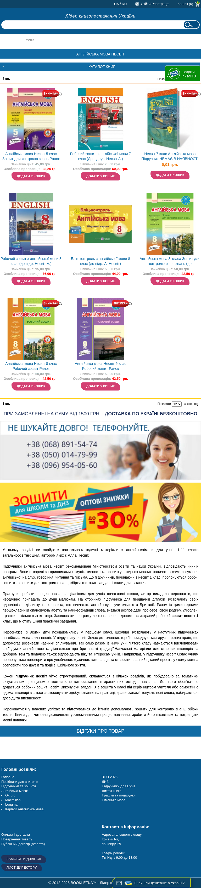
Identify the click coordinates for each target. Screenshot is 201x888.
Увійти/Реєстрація (154, 4)
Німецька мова (113, 800)
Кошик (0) (185, 4)
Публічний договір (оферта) (23, 844)
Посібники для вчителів (19, 782)
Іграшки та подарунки (119, 795)
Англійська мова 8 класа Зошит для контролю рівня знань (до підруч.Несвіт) (170, 262)
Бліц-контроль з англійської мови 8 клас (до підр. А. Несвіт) (100, 261)
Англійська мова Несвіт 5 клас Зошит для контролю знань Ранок (31, 156)
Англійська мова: (14, 791)
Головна (7, 777)
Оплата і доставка (15, 834)
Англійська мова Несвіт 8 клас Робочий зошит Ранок (31, 366)
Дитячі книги (111, 791)
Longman (12, 804)
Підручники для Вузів (118, 786)
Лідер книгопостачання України (100, 16)
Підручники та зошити (18, 786)
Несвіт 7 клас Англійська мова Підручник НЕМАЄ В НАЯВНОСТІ (169, 156)
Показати (164, 404)
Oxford (10, 795)
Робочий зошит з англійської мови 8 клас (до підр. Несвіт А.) (31, 261)
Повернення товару (16, 839)
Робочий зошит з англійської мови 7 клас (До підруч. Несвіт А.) (100, 156)
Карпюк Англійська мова (24, 809)
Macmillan (13, 800)
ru (124, 4)
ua (116, 4)
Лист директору (22, 867)
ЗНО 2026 (110, 777)
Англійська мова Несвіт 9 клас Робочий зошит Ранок (100, 366)
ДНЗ (105, 782)
